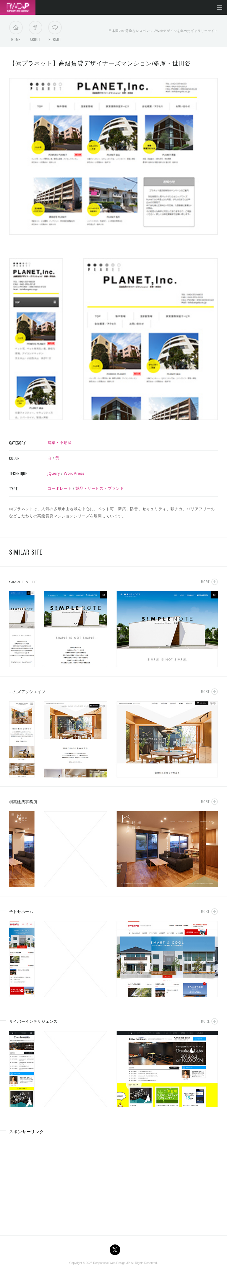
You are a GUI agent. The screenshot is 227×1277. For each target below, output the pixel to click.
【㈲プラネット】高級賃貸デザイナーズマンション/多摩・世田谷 (100, 63)
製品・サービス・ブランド (99, 488)
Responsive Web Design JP (111, 1263)
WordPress (74, 473)
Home (15, 32)
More (205, 581)
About (35, 32)
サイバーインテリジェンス (33, 1021)
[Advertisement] (58, 1182)
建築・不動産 (60, 442)
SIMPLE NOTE (23, 582)
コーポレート (60, 488)
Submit (54, 32)
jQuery (54, 473)
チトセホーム (21, 911)
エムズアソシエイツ (27, 692)
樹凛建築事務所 (23, 802)
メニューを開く (219, 7)
